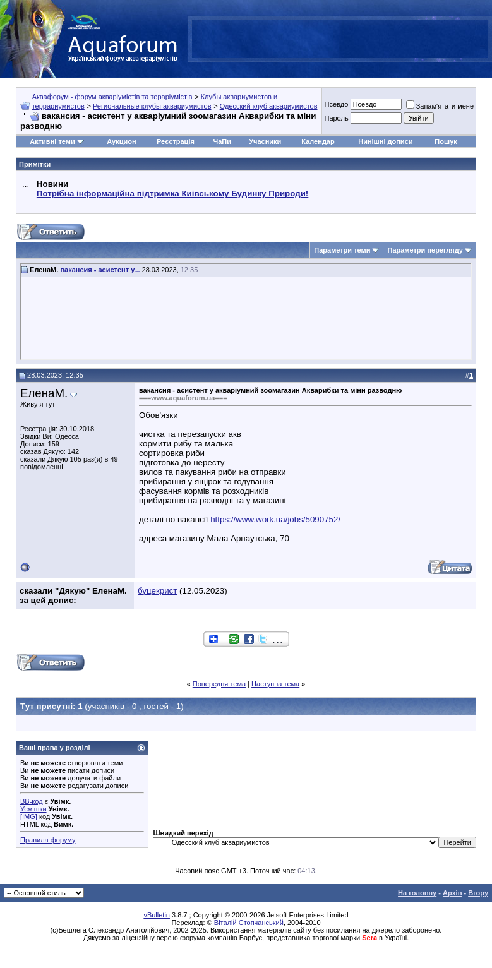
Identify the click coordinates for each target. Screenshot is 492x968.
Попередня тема (219, 684)
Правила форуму (47, 840)
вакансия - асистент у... (100, 269)
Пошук (446, 141)
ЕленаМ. (44, 393)
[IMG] (28, 816)
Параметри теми (342, 250)
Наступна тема (275, 684)
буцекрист (157, 590)
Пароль (336, 118)
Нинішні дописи (385, 141)
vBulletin (156, 915)
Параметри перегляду (424, 250)
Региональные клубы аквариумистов (152, 106)
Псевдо (336, 104)
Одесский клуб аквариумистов (269, 106)
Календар (317, 141)
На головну (417, 893)
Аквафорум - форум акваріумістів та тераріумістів (112, 96)
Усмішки (33, 809)
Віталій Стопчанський (249, 922)
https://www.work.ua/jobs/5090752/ (275, 519)
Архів (452, 893)
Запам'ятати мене (440, 106)
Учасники (265, 141)
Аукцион (121, 141)
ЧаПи (222, 141)
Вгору (478, 893)
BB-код (31, 801)
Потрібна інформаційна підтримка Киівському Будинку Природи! (172, 193)
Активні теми (52, 141)
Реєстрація (176, 141)
